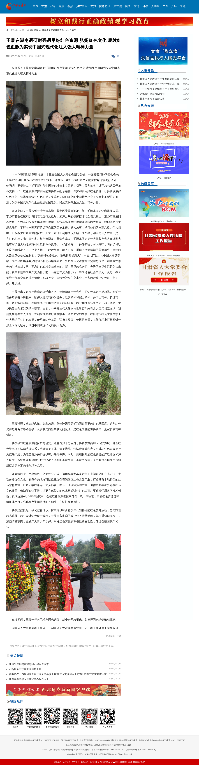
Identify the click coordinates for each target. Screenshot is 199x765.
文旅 (93, 6)
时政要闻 (71, 30)
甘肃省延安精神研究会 (53, 30)
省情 (136, 6)
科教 (145, 6)
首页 (35, 6)
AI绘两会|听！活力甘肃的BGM (163, 221)
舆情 (128, 6)
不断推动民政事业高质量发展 (25, 669)
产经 (174, 6)
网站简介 (58, 762)
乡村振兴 (81, 6)
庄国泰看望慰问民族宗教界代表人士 (29, 679)
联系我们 (84, 762)
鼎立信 (117, 6)
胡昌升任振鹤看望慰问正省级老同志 (29, 664)
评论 (53, 6)
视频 (70, 6)
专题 (183, 6)
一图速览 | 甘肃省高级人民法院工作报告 (163, 255)
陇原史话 (104, 6)
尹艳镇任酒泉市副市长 (152, 93)
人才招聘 (66, 762)
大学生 (155, 6)
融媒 (61, 6)
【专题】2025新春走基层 (163, 144)
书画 (165, 6)
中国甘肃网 (32, 30)
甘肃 (44, 6)
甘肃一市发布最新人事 (152, 98)
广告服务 (75, 762)
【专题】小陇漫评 (163, 178)
